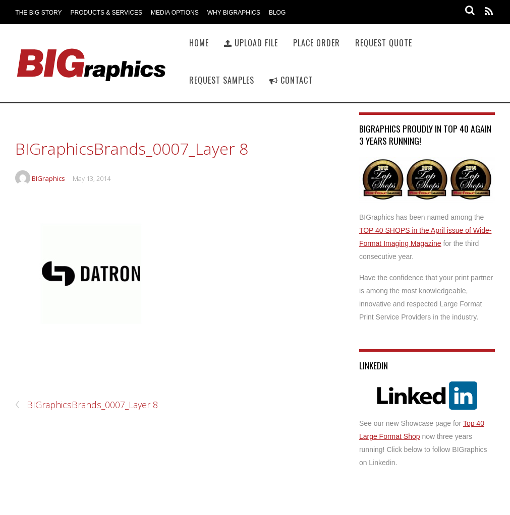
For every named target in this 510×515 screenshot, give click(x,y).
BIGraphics (48, 178)
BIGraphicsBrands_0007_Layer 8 (131, 148)
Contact (291, 80)
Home (199, 43)
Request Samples (221, 80)
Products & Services (106, 12)
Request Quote (383, 43)
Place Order (316, 43)
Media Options (175, 12)
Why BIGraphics (233, 12)
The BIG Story (38, 12)
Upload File (251, 43)
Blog (277, 12)
